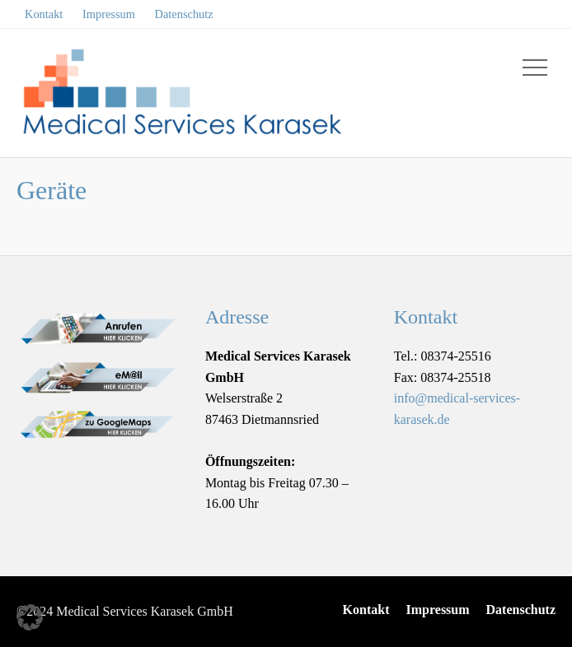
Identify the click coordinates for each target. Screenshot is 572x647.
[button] (29, 617)
